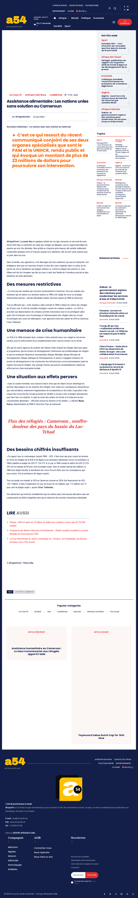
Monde (118, 180)
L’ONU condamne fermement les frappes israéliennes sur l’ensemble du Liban (104, 211)
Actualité (15, 95)
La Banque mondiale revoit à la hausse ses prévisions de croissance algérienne (114, 82)
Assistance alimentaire (24, 592)
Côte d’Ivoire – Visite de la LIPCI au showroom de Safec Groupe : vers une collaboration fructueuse (113, 350)
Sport (104, 40)
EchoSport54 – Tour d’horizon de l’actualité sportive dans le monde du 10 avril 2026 (113, 47)
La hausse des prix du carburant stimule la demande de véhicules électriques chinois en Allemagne (123, 212)
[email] (78, 875)
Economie (106, 76)
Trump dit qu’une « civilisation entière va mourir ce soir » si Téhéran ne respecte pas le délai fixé (113, 331)
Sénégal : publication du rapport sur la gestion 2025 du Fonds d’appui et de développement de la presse (114, 65)
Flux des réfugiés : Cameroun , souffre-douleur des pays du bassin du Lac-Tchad (48, 426)
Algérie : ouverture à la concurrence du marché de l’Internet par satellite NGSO (114, 99)
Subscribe (91, 875)
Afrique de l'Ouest (111, 57)
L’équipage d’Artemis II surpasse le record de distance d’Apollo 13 (112, 367)
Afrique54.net (22, 117)
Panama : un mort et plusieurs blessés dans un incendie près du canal (113, 313)
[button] (115, 8)
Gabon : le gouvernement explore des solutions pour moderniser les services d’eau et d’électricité (113, 117)
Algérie (105, 93)
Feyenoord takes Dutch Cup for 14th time (101, 736)
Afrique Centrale (35, 95)
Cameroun (56, 95)
